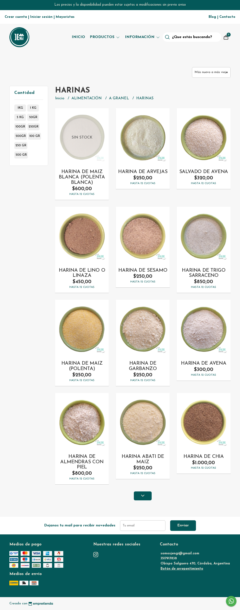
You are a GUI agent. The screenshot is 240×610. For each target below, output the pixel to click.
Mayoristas (65, 17)
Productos (105, 37)
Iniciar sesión (41, 17)
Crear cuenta (16, 17)
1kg (20, 107)
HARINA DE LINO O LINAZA (82, 273)
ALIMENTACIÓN (87, 98)
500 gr (21, 154)
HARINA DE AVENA (203, 363)
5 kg (20, 117)
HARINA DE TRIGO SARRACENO (203, 273)
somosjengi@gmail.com (180, 553)
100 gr (34, 136)
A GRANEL (119, 98)
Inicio (78, 37)
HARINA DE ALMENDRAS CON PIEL (81, 462)
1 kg (33, 107)
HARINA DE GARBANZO (143, 366)
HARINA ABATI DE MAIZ (143, 459)
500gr (20, 136)
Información (142, 37)
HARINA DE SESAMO (142, 270)
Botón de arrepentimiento (182, 569)
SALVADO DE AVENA (203, 171)
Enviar (183, 525)
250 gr (20, 145)
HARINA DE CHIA (204, 456)
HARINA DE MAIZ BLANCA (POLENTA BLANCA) (82, 177)
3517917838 (169, 558)
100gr (20, 126)
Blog (212, 17)
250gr (33, 126)
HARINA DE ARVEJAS (142, 171)
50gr (33, 117)
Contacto (227, 17)
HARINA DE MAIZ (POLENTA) (82, 366)
